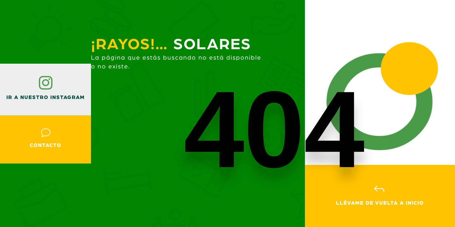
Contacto (45, 145)
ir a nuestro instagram (45, 97)
